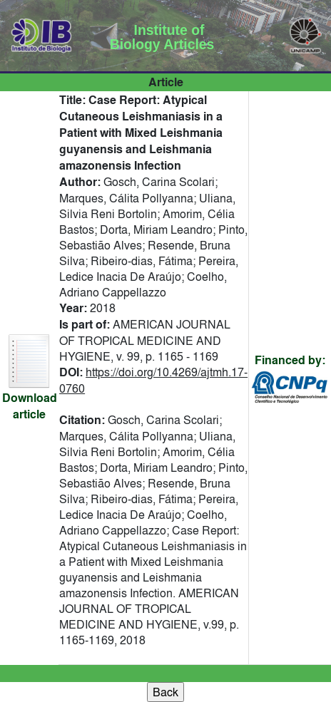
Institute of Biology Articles (162, 37)
